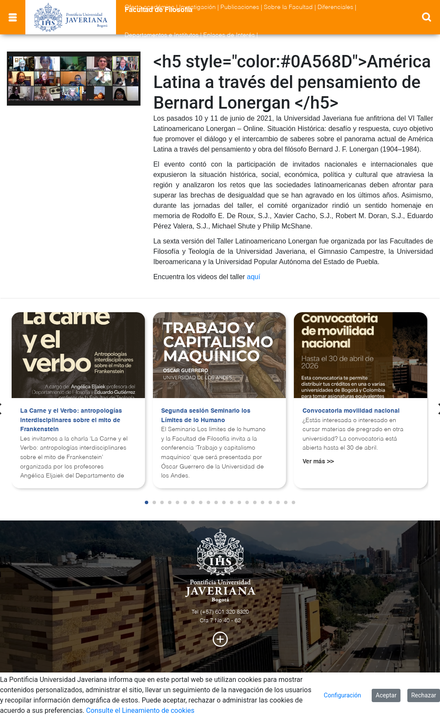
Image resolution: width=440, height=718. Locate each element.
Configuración (342, 695)
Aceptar (386, 695)
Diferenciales (335, 7)
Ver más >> (318, 462)
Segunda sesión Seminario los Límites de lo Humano (206, 415)
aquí (253, 276)
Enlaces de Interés (229, 35)
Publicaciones (239, 7)
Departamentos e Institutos (162, 35)
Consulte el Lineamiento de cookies (140, 710)
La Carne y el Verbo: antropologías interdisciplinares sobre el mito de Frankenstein (71, 420)
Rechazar (423, 695)
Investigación (197, 7)
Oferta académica (149, 7)
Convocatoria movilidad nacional (351, 411)
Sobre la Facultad (288, 7)
